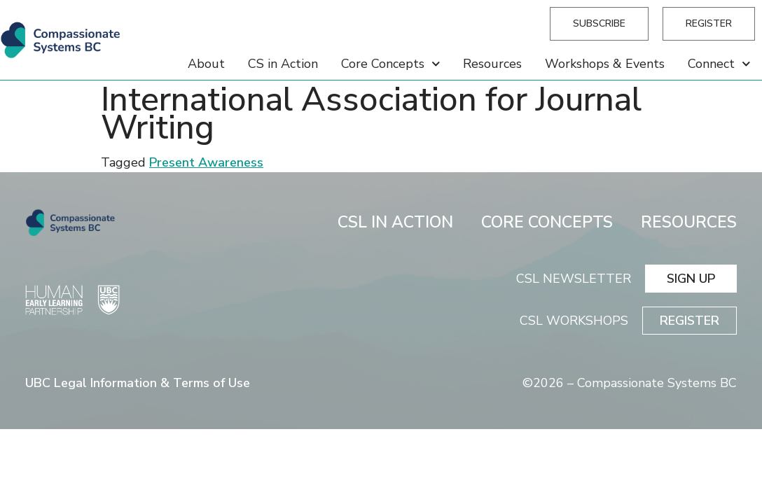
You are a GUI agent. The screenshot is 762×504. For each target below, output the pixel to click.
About (206, 63)
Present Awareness (206, 162)
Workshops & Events (605, 63)
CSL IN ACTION (395, 222)
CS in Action (283, 63)
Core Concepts (391, 64)
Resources (492, 63)
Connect (719, 64)
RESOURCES (689, 222)
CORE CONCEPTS (547, 222)
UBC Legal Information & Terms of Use (137, 382)
